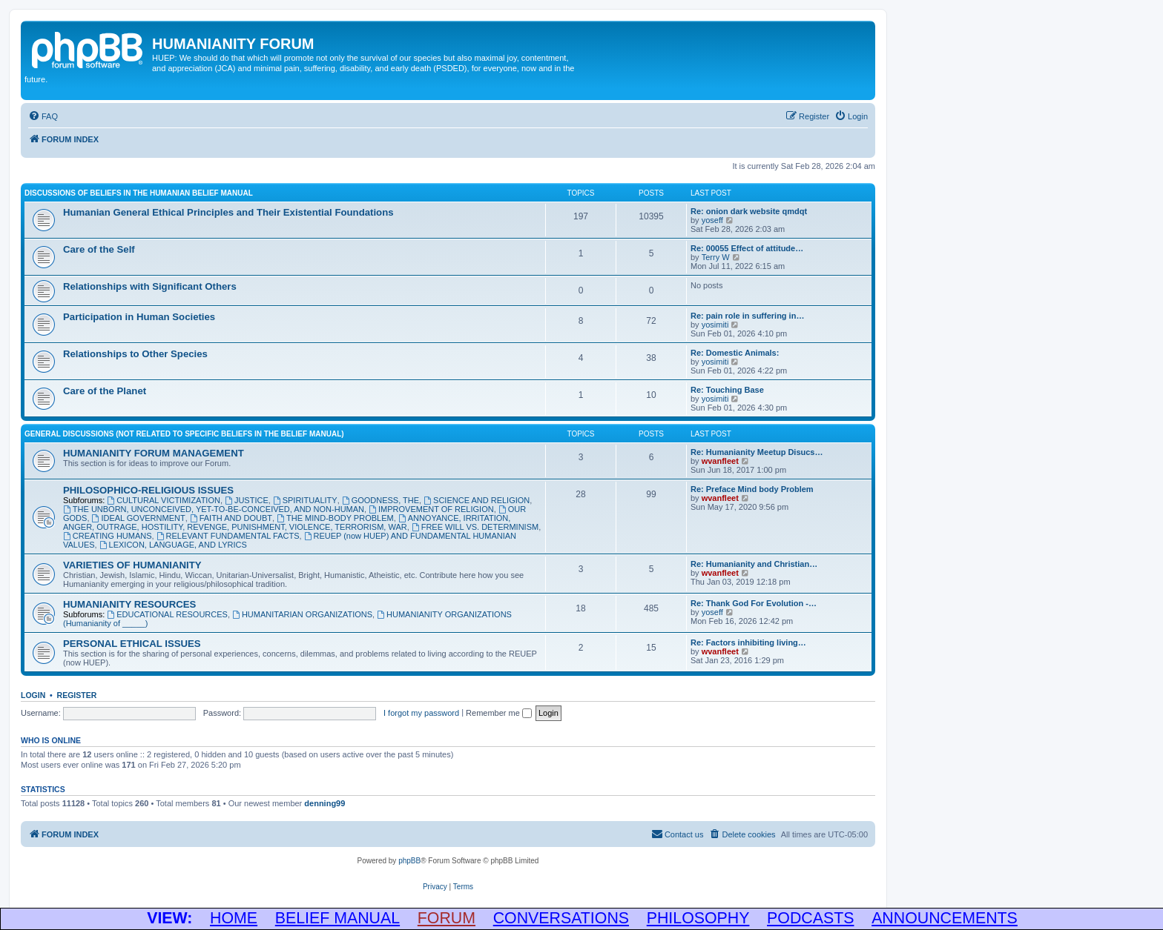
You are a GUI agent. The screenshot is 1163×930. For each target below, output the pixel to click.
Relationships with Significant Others (150, 286)
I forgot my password (421, 712)
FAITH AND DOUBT (231, 518)
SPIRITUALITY (305, 500)
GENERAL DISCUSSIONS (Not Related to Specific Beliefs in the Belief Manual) (184, 434)
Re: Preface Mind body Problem (752, 489)
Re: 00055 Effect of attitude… (747, 248)
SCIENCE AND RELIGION (477, 500)
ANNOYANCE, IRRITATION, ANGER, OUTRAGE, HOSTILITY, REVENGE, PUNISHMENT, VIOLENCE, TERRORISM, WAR (286, 522)
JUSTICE (246, 500)
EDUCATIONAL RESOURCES (167, 614)
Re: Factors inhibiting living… (748, 642)
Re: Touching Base (727, 389)
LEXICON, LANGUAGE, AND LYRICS (173, 544)
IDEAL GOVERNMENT (138, 518)
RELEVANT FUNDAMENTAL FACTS (228, 535)
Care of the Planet (104, 390)
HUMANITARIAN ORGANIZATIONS (302, 614)
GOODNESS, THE (380, 500)
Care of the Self (99, 249)
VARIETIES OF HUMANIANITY (132, 565)
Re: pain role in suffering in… (747, 315)
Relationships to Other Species (135, 353)
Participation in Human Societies (139, 316)
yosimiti (715, 324)
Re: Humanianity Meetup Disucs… (757, 452)
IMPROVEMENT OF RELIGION (431, 509)
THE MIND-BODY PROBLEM (335, 518)
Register (77, 695)
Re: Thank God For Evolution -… (754, 603)
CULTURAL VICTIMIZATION (163, 500)
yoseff (712, 220)
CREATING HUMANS (107, 535)
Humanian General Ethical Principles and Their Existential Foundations (228, 212)
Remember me (499, 712)
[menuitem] (43, 116)
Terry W (716, 257)
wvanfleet (720, 460)
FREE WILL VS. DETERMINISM (475, 526)
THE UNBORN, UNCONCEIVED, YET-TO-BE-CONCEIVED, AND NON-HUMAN (213, 509)
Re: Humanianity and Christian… (754, 563)
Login (33, 695)
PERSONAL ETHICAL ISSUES (132, 643)
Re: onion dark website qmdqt (749, 211)
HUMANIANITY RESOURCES (129, 604)
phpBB (409, 861)
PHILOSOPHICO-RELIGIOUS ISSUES (148, 490)
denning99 (324, 803)
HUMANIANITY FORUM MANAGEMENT (153, 453)
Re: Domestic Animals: (735, 352)
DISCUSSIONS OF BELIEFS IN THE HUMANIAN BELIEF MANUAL (138, 193)
